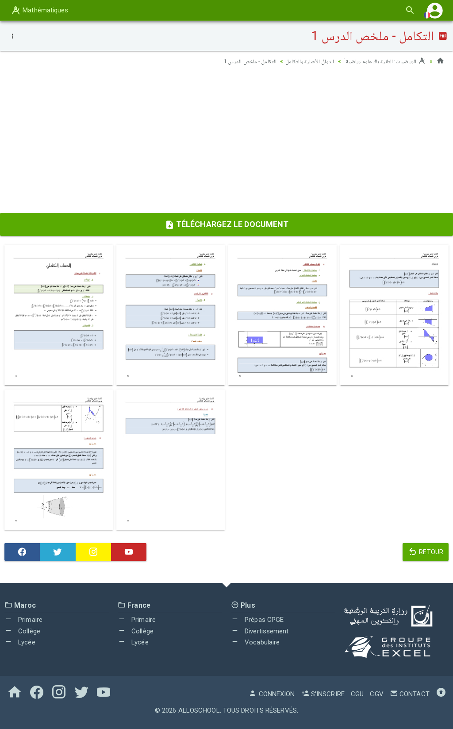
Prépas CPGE (257, 620)
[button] (435, 10)
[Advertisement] (226, 142)
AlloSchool (199, 710)
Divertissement (260, 631)
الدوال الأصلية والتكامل (302, 61)
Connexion (272, 694)
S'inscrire (323, 694)
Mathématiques (39, 10)
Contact (410, 694)
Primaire (23, 620)
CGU (357, 694)
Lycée (19, 642)
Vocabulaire (255, 642)
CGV (376, 694)
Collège (22, 631)
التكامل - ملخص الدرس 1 (238, 61)
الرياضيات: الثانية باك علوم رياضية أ (382, 61)
